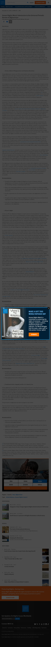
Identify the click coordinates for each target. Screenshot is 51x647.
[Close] (48, 308)
